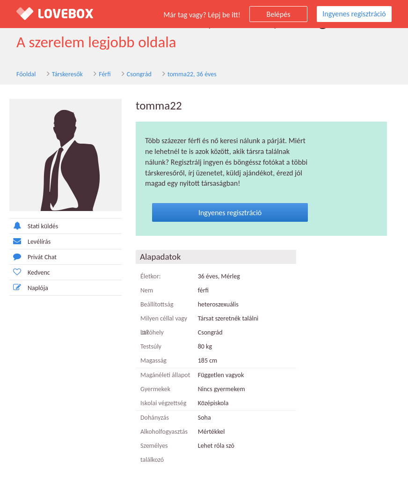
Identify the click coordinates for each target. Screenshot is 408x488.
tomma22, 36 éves (192, 74)
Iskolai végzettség (163, 403)
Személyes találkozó (154, 453)
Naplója (28, 287)
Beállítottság (157, 304)
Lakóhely (152, 332)
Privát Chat (33, 256)
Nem (146, 290)
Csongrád (139, 74)
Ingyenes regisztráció (354, 13)
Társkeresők (67, 74)
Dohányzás (154, 418)
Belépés (279, 14)
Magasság (153, 360)
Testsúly (150, 346)
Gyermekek (155, 389)
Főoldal (26, 74)
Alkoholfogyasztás (164, 432)
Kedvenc (29, 272)
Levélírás (30, 241)
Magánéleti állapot (165, 375)
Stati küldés (33, 226)
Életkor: (150, 276)
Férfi (104, 74)
